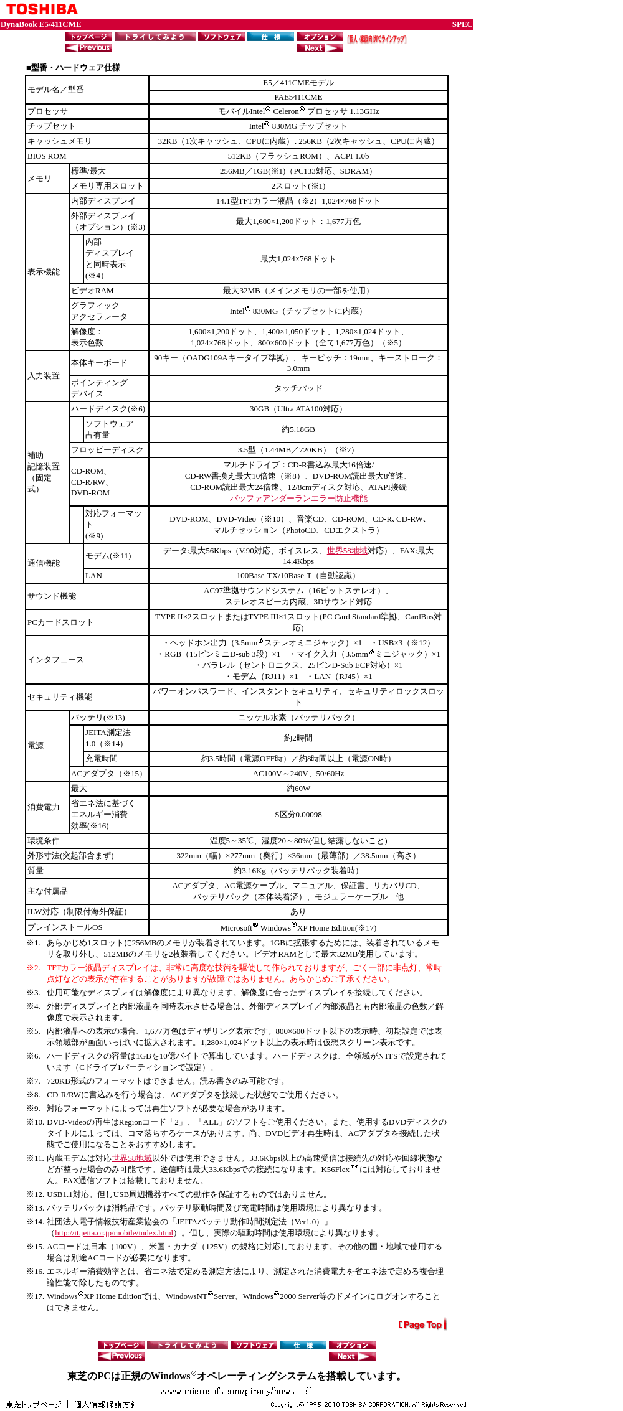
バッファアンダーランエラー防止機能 (299, 498)
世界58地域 (347, 550)
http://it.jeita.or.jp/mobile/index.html (114, 1232)
